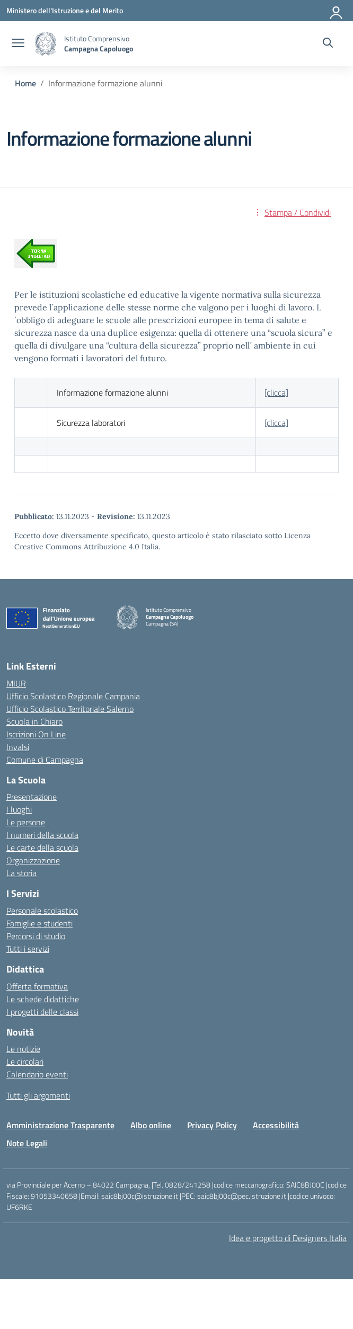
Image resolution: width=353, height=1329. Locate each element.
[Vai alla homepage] (45, 44)
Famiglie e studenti (39, 923)
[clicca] (276, 392)
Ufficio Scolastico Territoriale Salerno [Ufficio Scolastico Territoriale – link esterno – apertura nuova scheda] (70, 708)
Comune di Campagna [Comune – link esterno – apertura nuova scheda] (44, 759)
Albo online (150, 1125)
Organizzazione (33, 860)
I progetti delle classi (42, 1011)
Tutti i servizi (27, 948)
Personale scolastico (42, 910)
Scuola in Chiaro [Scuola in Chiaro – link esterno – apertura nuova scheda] (34, 721)
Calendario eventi (37, 1074)
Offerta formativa (37, 986)
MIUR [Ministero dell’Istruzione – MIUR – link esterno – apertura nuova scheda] (16, 683)
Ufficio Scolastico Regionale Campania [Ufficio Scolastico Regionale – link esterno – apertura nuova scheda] (73, 696)
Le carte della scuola (42, 847)
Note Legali (26, 1143)
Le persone (25, 822)
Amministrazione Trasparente (60, 1125)
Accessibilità (276, 1125)
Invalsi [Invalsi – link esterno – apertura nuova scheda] (17, 747)
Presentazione (31, 796)
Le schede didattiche (42, 999)
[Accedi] (336, 11)
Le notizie (23, 1048)
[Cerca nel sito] (328, 44)
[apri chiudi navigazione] (18, 44)
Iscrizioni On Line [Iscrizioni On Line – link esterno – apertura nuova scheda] (36, 734)
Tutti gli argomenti (38, 1095)
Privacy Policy (212, 1125)
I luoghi (19, 809)
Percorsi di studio (35, 936)
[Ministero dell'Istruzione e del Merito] (64, 10)
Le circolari (24, 1061)
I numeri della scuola (42, 834)
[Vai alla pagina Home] (25, 83)
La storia (21, 873)
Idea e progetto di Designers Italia (288, 1238)
